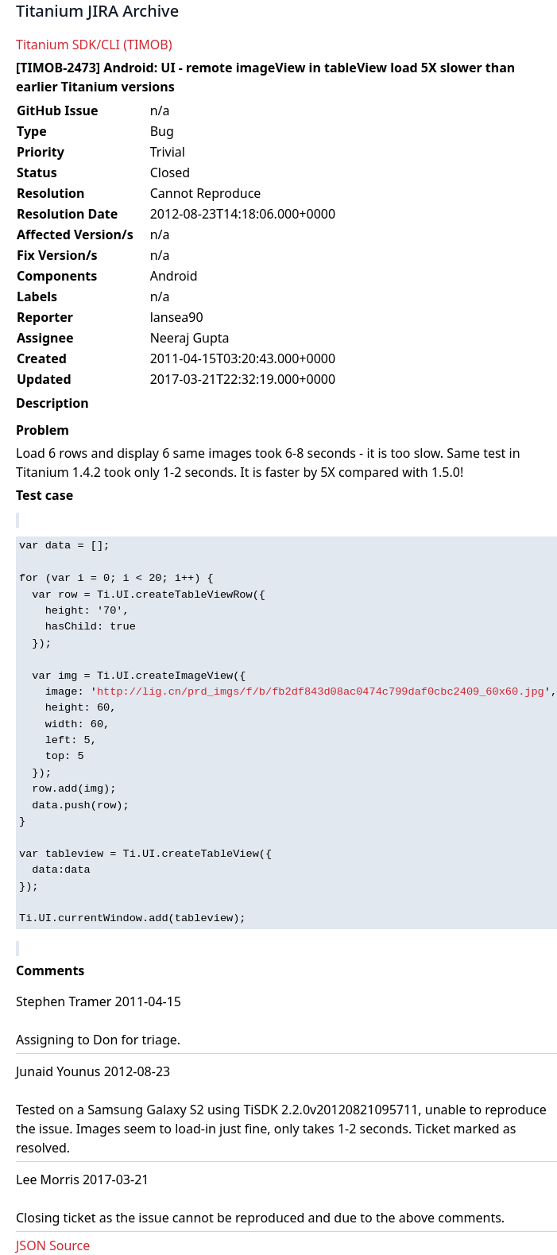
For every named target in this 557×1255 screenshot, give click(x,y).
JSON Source (53, 1245)
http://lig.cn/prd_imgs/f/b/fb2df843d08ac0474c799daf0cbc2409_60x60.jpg (320, 692)
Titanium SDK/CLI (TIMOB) (94, 44)
